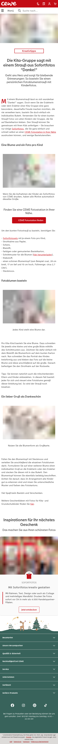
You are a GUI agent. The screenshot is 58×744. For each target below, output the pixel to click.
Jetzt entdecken (29, 609)
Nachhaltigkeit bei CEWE (29, 661)
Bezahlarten (29, 637)
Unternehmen (29, 677)
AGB (11, 742)
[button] (49, 3)
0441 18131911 (23, 716)
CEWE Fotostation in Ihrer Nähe (40, 132)
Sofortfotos (18, 128)
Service (29, 669)
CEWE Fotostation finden (29, 220)
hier (32, 503)
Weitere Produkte (29, 693)
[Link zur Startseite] (11, 3)
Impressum (26, 742)
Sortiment (29, 685)
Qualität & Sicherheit (29, 653)
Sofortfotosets (10, 238)
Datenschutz (17, 742)
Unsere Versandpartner (29, 645)
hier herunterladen (42, 254)
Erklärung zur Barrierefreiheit (39, 742)
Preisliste (28, 737)
